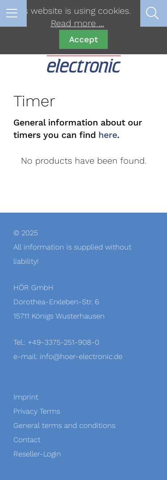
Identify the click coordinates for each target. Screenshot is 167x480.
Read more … (77, 23)
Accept (83, 39)
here (107, 135)
